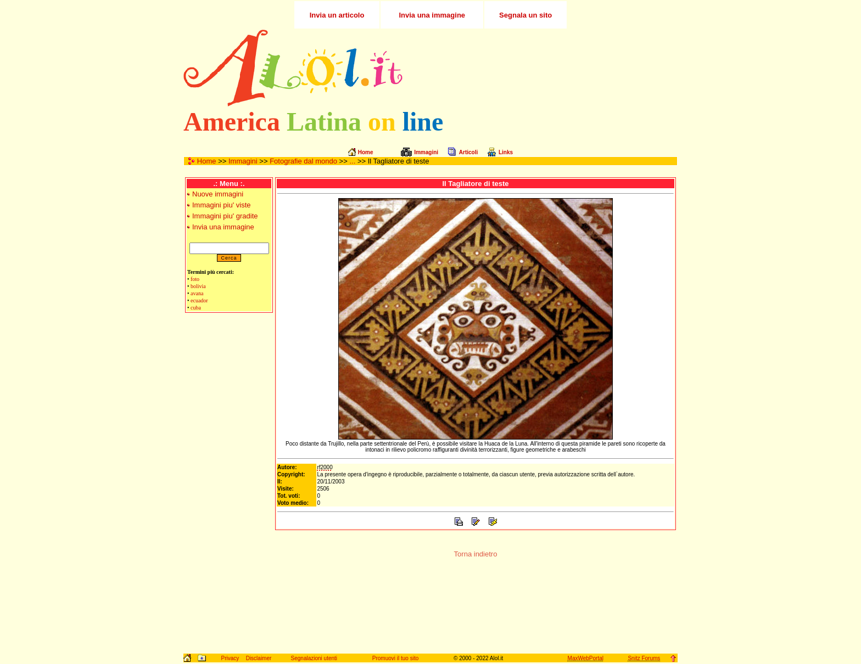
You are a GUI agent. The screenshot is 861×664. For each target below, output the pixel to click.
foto (195, 279)
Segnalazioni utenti (314, 658)
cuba (196, 308)
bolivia (198, 286)
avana (197, 293)
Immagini (243, 161)
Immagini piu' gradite (225, 216)
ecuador (199, 300)
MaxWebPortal (585, 658)
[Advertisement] (547, 68)
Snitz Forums (644, 658)
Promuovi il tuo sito (395, 658)
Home (206, 161)
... (352, 161)
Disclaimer (259, 658)
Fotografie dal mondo (303, 161)
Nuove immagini (217, 194)
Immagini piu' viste (221, 205)
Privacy (230, 658)
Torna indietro (475, 554)
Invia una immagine (223, 227)
